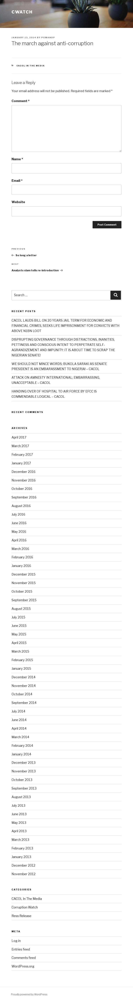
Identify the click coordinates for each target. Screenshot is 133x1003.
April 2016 (19, 540)
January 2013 (21, 857)
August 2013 (21, 797)
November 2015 (24, 583)
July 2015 (18, 617)
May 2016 (19, 531)
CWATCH (22, 12)
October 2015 (22, 591)
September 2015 (24, 600)
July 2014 (18, 711)
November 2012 (24, 874)
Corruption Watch (25, 907)
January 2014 (21, 754)
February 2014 (22, 745)
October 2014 (22, 694)
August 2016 (21, 506)
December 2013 (24, 762)
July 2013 (18, 805)
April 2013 (19, 831)
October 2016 (22, 489)
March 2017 (20, 446)
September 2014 (24, 703)
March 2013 (20, 840)
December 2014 (24, 677)
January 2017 (21, 463)
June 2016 (19, 523)
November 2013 (24, 771)
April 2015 (19, 643)
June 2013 (19, 814)
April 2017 (19, 437)
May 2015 (19, 634)
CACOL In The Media (30, 65)
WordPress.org (23, 966)
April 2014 (19, 728)
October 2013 (22, 780)
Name (17, 159)
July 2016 (18, 514)
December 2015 (24, 574)
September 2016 (24, 497)
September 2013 (24, 788)
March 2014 (20, 737)
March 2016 (20, 549)
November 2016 (24, 480)
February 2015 (22, 660)
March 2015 (20, 651)
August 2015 (21, 609)
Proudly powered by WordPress (29, 994)
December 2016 (24, 472)
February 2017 (22, 454)
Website (18, 202)
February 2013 (22, 848)
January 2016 (21, 566)
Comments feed (24, 958)
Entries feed (21, 949)
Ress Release (21, 916)
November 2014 (24, 686)
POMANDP (48, 37)
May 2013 (19, 823)
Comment (21, 101)
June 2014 (19, 720)
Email (17, 180)
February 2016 (22, 557)
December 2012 (23, 865)
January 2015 (21, 668)
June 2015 (19, 626)
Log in (16, 941)
